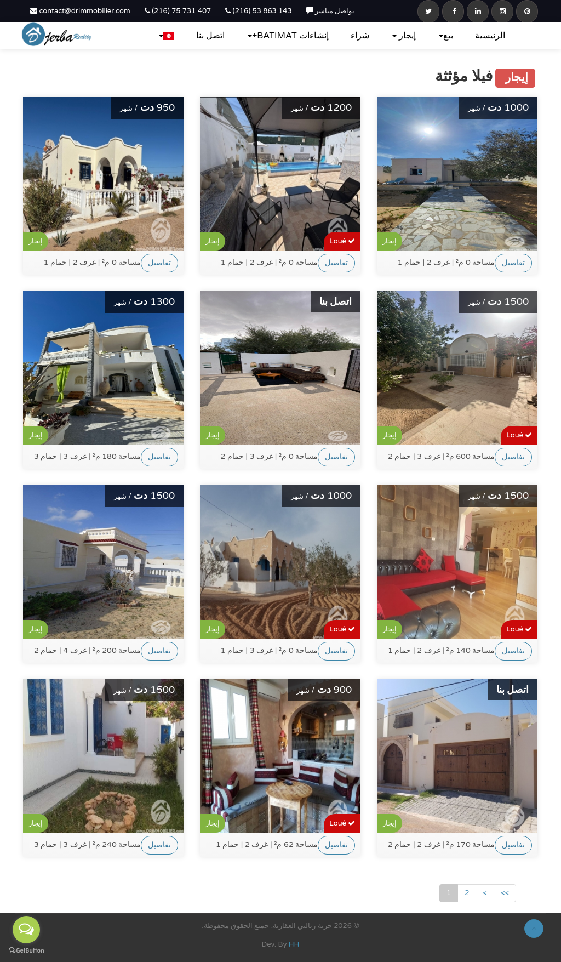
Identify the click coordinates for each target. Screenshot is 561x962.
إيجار (404, 35)
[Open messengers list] (26, 929)
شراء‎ (360, 35)
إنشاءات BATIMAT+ (288, 35)
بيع (446, 35)
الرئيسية (490, 35)
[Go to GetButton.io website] (26, 950)
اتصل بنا (210, 35)
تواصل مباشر (330, 11)
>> (505, 893)
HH (294, 944)
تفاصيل (159, 262)
